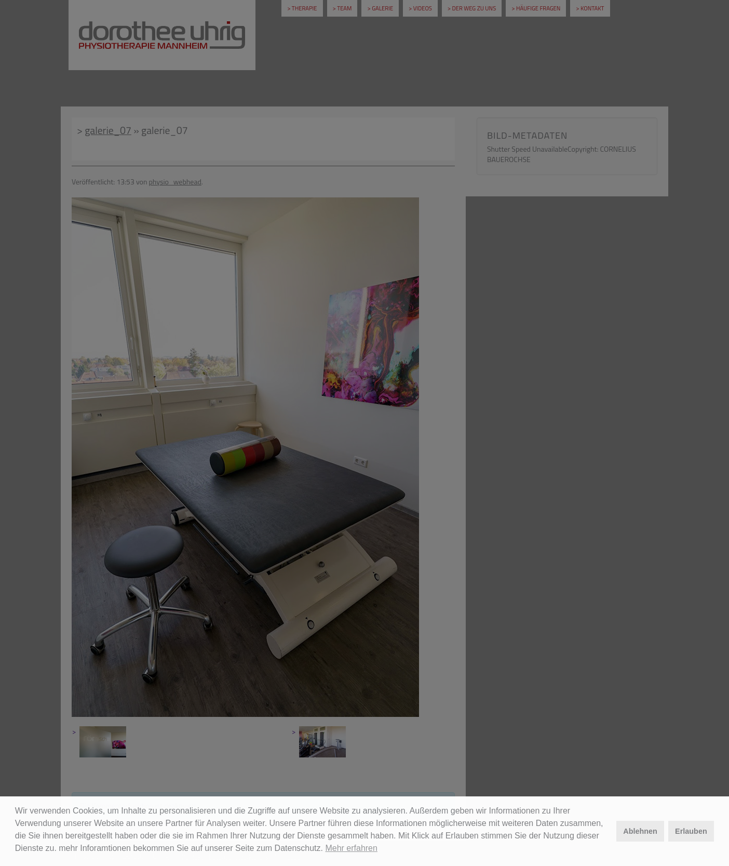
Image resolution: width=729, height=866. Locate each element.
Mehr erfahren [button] (351, 848)
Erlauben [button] (691, 831)
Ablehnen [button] (640, 831)
